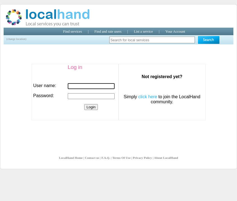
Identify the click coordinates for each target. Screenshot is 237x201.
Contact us (92, 157)
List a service (143, 32)
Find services (72, 32)
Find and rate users (108, 32)
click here (147, 96)
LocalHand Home (71, 157)
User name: (44, 85)
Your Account (175, 32)
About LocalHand (166, 157)
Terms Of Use (121, 157)
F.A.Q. (105, 157)
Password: (43, 95)
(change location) (16, 38)
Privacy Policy (142, 157)
